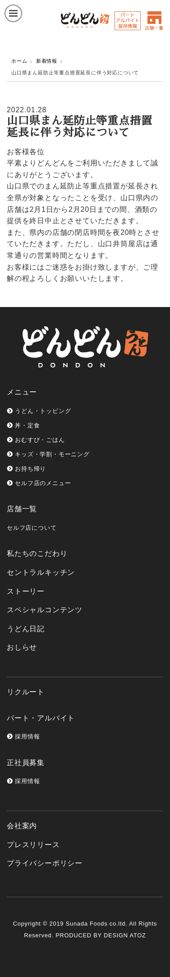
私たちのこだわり (37, 553)
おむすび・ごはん (36, 439)
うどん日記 (26, 629)
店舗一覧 (22, 509)
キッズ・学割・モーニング (48, 454)
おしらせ (22, 647)
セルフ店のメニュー (39, 483)
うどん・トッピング (39, 411)
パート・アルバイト (41, 718)
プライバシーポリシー (45, 863)
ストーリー (26, 591)
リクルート (26, 692)
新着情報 (46, 61)
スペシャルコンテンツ (45, 610)
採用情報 (23, 736)
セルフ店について (31, 527)
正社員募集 (26, 762)
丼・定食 (23, 425)
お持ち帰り (26, 468)
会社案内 (22, 826)
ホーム (19, 61)
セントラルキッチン (41, 572)
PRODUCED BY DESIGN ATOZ (100, 935)
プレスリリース (33, 845)
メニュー (22, 392)
